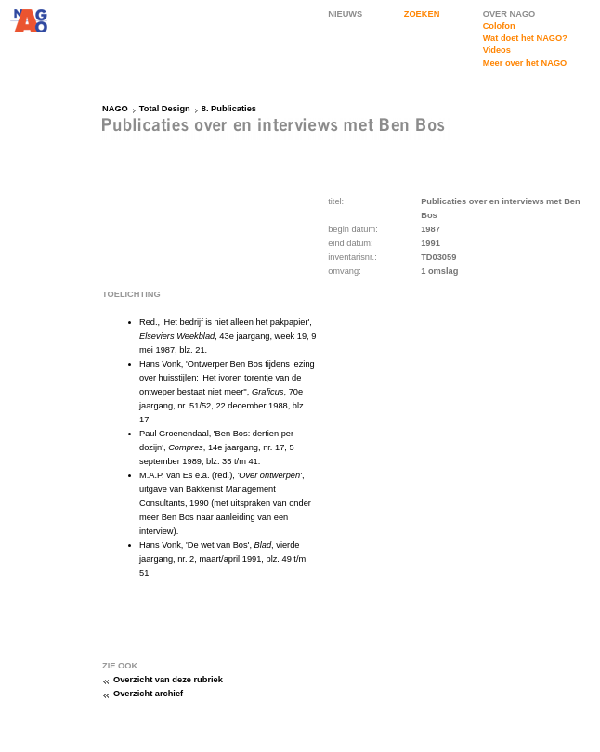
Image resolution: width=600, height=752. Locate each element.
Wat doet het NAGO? (525, 38)
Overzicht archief (148, 693)
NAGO (115, 108)
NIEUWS (345, 14)
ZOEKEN (422, 14)
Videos (497, 50)
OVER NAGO (509, 14)
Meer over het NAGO (525, 63)
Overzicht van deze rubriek (168, 679)
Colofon (499, 26)
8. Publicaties (229, 108)
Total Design (164, 108)
